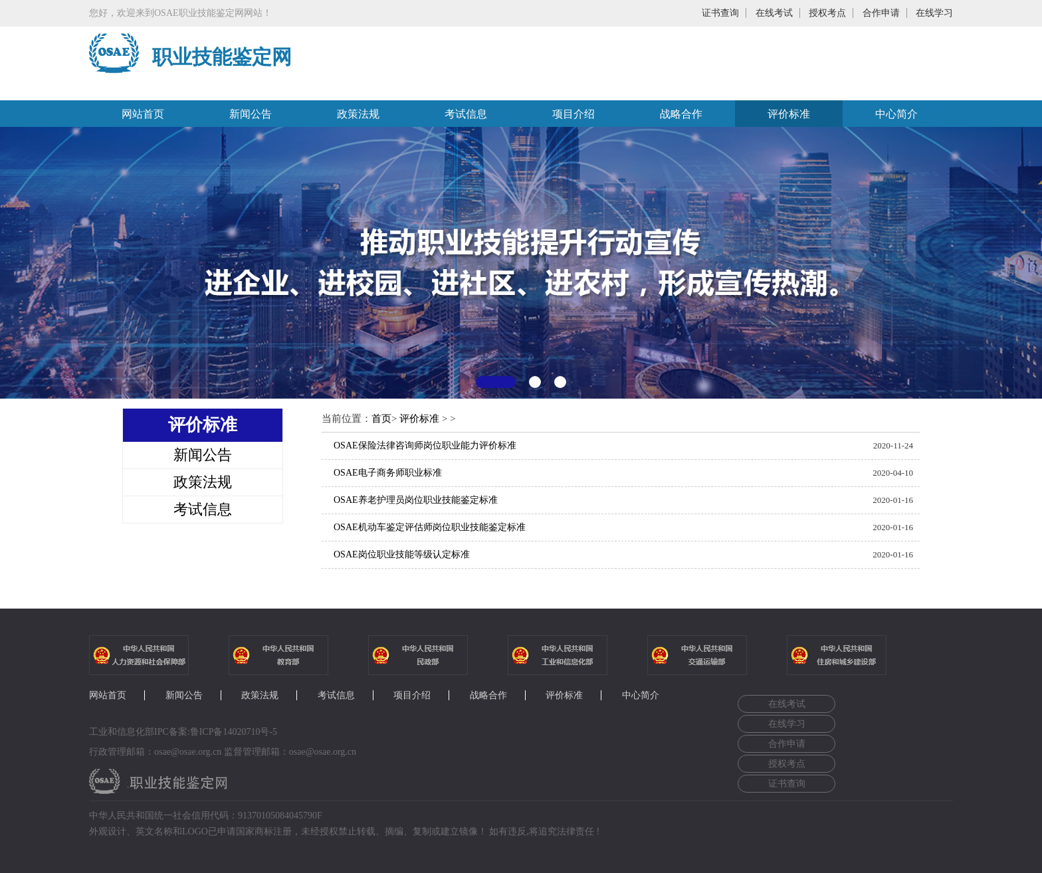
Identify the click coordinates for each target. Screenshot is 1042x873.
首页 (381, 418)
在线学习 (934, 13)
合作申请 (881, 13)
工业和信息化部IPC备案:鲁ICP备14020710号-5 (183, 732)
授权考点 (827, 13)
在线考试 (774, 13)
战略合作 (681, 114)
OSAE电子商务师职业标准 (388, 473)
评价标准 (789, 114)
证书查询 (720, 13)
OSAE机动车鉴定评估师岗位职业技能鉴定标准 (430, 527)
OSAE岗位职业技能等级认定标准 (402, 554)
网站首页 (143, 114)
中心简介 (896, 114)
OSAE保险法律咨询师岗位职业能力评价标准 (425, 445)
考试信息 (466, 114)
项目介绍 (573, 114)
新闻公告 (250, 114)
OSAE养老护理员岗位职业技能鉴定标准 (416, 500)
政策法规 (358, 114)
